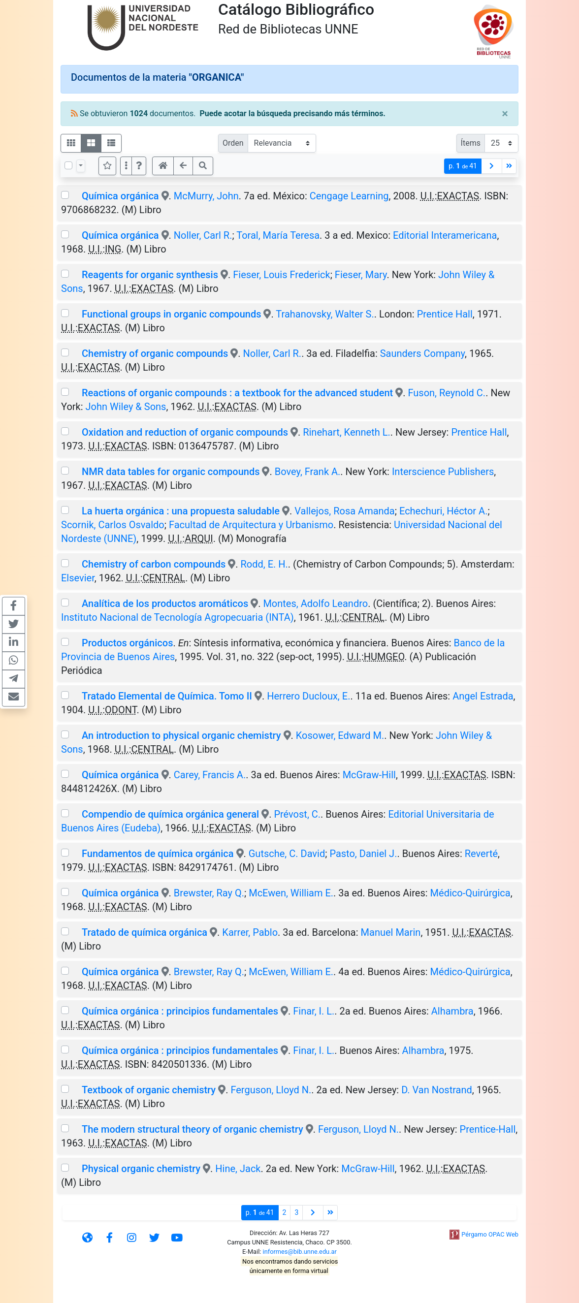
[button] (138, 166)
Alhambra (452, 1011)
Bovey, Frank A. (308, 471)
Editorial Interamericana (445, 235)
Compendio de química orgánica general (170, 814)
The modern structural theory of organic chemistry (192, 1129)
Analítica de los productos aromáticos (165, 603)
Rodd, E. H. (264, 564)
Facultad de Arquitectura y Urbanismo (251, 525)
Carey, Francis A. (210, 775)
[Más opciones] (126, 166)
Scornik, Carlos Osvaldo (112, 525)
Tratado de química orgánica (144, 932)
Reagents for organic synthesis (150, 275)
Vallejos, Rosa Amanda (344, 511)
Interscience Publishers (443, 471)
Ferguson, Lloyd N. (270, 1090)
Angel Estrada (482, 696)
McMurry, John (206, 196)
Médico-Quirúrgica (470, 893)
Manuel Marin (391, 932)
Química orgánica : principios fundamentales (180, 1011)
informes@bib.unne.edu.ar (300, 1251)
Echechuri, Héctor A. (443, 511)
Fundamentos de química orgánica (158, 853)
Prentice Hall (445, 314)
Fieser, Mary (361, 275)
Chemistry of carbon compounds (153, 564)
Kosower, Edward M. (340, 735)
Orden (233, 143)
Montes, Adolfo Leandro (315, 603)
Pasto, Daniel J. (363, 853)
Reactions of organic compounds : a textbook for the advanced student (237, 393)
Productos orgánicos (127, 643)
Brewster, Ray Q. (209, 893)
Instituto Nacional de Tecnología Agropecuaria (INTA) (177, 617)
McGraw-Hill (369, 775)
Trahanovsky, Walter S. (325, 314)
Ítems (471, 143)
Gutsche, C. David (287, 853)
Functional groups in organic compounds (171, 314)
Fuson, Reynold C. (446, 393)
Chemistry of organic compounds (155, 353)
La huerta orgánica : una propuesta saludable (181, 511)
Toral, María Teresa (278, 235)
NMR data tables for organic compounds (171, 471)
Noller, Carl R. (203, 235)
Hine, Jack (237, 1169)
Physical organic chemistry (141, 1169)
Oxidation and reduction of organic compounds (185, 432)
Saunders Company (422, 353)
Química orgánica (120, 196)
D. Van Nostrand (436, 1090)
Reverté (481, 853)
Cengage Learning (349, 196)
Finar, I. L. (313, 1011)
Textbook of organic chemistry (149, 1090)
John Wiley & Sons (126, 407)
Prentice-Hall (488, 1129)
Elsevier (78, 578)
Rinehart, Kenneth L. (346, 432)
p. (463, 166)
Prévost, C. (297, 814)
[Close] (505, 114)
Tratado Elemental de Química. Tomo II (167, 696)
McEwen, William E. (291, 893)
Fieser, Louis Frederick (281, 275)
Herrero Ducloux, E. (308, 696)
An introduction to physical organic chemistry (181, 735)
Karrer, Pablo (250, 932)
